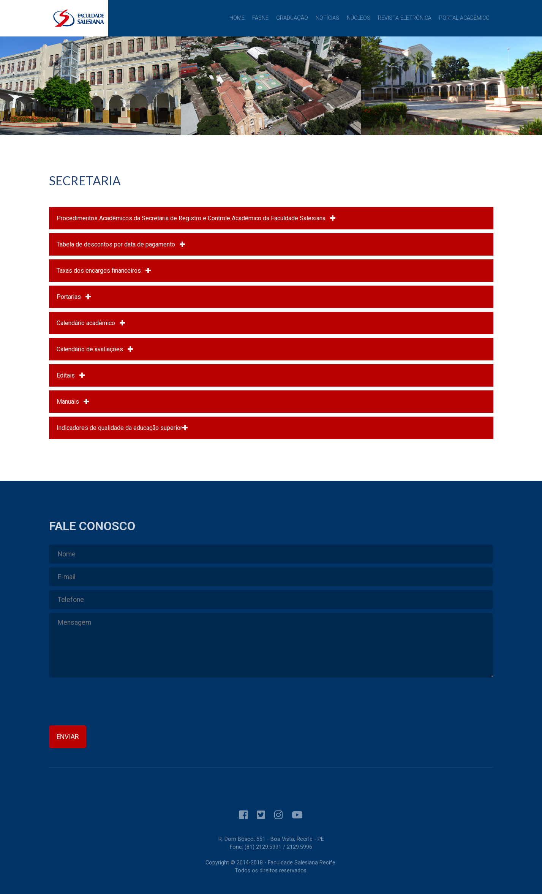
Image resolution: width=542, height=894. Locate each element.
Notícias (327, 18)
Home (237, 18)
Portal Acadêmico (464, 18)
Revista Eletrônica (404, 18)
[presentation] (106, 703)
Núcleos (358, 18)
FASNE (260, 18)
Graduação (292, 18)
